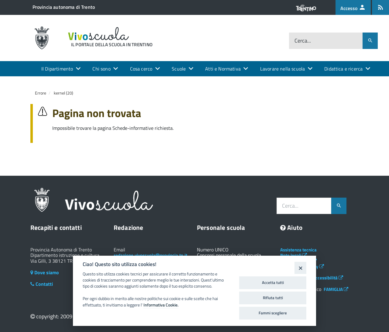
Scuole (179, 68)
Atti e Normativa (223, 68)
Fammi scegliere (273, 313)
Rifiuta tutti (273, 298)
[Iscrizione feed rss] (380, 7)
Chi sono (101, 68)
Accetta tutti (273, 282)
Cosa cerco (141, 68)
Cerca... (302, 40)
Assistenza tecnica (298, 249)
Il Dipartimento (57, 68)
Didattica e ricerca (343, 68)
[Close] (300, 268)
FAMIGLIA (336, 289)
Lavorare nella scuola (282, 68)
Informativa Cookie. (160, 305)
